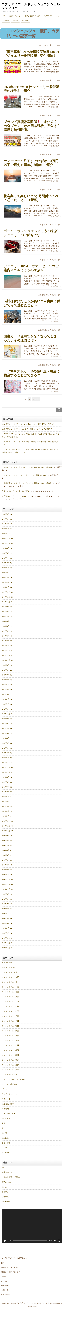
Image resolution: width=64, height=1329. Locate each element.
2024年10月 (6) (7, 623)
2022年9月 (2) (7, 739)
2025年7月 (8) (7, 579)
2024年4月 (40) (7, 652)
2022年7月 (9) (7, 749)
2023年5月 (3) (7, 705)
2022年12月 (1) (7, 730)
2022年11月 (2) (7, 735)
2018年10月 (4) (7, 968)
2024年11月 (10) (8, 618)
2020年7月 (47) (7, 866)
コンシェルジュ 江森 (11, 1056)
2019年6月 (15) (7, 929)
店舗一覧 (15, 20)
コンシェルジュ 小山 (11, 1022)
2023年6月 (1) (7, 701)
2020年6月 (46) (7, 871)
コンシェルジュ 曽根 (11, 1047)
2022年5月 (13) (7, 759)
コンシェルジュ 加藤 (11, 1017)
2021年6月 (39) (7, 813)
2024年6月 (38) (7, 642)
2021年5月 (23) (7, 817)
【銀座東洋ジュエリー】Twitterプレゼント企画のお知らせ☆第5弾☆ (29, 504)
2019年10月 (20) (8, 910)
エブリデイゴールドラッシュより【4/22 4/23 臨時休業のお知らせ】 (30, 446)
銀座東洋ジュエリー (15, 16)
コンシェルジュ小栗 (10, 1095)
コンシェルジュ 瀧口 (11, 1061)
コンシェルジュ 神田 (11, 1071)
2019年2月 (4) (7, 949)
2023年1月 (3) (7, 725)
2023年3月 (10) (7, 715)
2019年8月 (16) (7, 920)
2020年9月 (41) (7, 856)
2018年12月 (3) (7, 959)
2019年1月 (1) (7, 954)
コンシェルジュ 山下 (11, 1032)
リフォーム (6, 1120)
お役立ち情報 (7, 983)
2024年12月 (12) (8, 613)
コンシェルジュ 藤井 (11, 1086)
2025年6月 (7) (7, 584)
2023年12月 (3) (7, 671)
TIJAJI (34, 1327)
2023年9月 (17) (7, 686)
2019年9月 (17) (7, 915)
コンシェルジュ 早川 (11, 1042)
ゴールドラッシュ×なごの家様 (14, 1100)
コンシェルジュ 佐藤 (11, 1013)
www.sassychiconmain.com (45, 512)
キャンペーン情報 (9, 988)
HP (4, 16)
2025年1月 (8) (7, 608)
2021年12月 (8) (7, 783)
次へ (35, 421)
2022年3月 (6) (7, 769)
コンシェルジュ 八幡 (10, 993)
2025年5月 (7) (7, 588)
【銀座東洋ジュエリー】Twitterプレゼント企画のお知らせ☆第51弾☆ (30, 489)
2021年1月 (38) (7, 837)
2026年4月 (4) (7, 535)
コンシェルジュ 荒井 (11, 1081)
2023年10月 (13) (8, 681)
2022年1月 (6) (7, 778)
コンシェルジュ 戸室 (11, 1037)
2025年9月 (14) (7, 569)
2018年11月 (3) (7, 964)
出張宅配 (5, 1129)
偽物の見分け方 (8, 1125)
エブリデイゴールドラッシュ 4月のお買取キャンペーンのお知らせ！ (29, 451)
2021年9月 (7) (7, 798)
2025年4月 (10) (7, 593)
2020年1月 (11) (7, 895)
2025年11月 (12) (8, 559)
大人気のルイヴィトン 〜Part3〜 (15, 517)
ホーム (57, 16)
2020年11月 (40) (8, 847)
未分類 (4, 1154)
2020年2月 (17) (7, 891)
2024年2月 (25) (7, 662)
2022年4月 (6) (7, 764)
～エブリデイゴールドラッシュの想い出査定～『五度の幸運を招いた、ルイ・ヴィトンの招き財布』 (32, 457)
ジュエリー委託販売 (10, 1105)
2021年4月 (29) (7, 822)
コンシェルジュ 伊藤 (11, 1008)
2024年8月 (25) (7, 632)
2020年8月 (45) (7, 861)
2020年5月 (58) (7, 876)
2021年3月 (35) (7, 827)
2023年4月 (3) (7, 710)
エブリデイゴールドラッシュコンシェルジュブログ (30, 6)
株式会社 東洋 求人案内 (32, 16)
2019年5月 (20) (7, 934)
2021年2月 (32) (7, 832)
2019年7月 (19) (7, 925)
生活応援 (5, 1159)
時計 (4, 1149)
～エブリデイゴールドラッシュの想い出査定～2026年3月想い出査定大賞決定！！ (31, 464)
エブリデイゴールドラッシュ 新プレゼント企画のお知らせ (26, 497)
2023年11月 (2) (7, 676)
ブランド (5, 1110)
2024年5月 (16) (7, 647)
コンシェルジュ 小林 (11, 1027)
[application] (32, 1247)
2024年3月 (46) (7, 657)
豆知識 (4, 1168)
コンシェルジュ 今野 (11, 998)
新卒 (4, 1144)
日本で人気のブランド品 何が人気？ (17, 512)
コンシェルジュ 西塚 (11, 1091)
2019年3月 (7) (7, 944)
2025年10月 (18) (8, 564)
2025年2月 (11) (7, 603)
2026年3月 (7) (7, 540)
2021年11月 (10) (8, 788)
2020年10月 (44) (8, 852)
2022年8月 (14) (7, 744)
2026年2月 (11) (7, 545)
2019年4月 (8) (7, 939)
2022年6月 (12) (7, 754)
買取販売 (5, 1173)
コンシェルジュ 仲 (10, 1003)
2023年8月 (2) (7, 691)
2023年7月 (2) (7, 696)
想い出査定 (6, 1139)
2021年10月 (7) (7, 793)
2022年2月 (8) (7, 774)
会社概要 (6, 20)
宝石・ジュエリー (9, 1134)
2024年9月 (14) (7, 627)
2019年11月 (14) (8, 905)
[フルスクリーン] (59, 1261)
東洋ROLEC (48, 16)
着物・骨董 (6, 1164)
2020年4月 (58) (7, 881)
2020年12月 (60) (8, 842)
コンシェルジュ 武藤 (11, 1052)
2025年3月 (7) (7, 598)
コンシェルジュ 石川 (11, 1066)
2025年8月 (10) (7, 574)
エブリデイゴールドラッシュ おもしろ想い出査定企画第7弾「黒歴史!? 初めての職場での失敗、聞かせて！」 (31, 472)
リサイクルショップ (10, 1115)
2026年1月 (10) (7, 550)
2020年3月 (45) (7, 886)
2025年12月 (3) (7, 554)
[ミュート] (55, 1261)
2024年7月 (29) (7, 637)
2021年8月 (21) (7, 803)
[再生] (5, 1261)
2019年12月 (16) (8, 900)
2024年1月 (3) (7, 666)
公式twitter (25, 20)
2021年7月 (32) (7, 808)
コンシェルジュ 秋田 (11, 1076)
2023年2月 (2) (7, 720)
